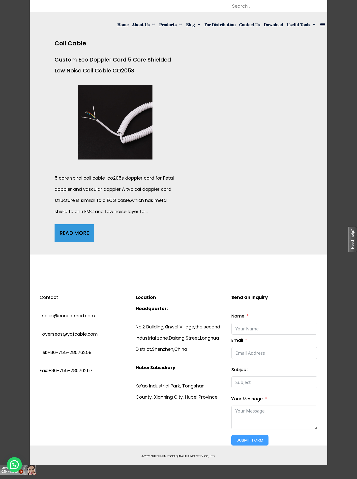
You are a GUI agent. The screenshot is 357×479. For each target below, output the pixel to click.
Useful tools (302, 24)
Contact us (249, 25)
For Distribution (220, 25)
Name (237, 316)
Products (171, 24)
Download (273, 25)
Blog (194, 24)
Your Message (247, 399)
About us (144, 24)
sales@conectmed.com (67, 316)
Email (237, 340)
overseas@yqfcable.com (69, 334)
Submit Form (250, 440)
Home (123, 25)
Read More (77, 234)
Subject (239, 369)
